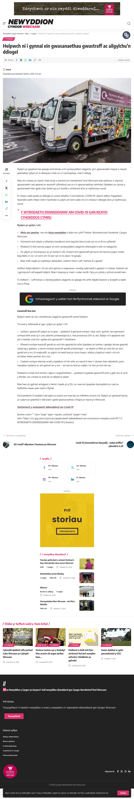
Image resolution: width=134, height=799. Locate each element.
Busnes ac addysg (46, 592)
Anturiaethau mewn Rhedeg (52, 574)
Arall (42, 567)
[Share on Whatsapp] (26, 60)
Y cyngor (9, 39)
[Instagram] (53, 479)
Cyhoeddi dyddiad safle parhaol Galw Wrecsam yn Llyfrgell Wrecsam (15, 653)
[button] (123, 793)
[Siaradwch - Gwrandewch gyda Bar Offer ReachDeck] (126, 35)
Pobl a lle (53, 578)
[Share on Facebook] (16, 60)
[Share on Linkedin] (30, 60)
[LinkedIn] (81, 479)
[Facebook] (53, 467)
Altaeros (43, 587)
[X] (81, 467)
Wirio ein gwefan (30, 232)
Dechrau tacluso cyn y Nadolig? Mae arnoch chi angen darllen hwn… (50, 653)
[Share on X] (21, 60)
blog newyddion (58, 232)
